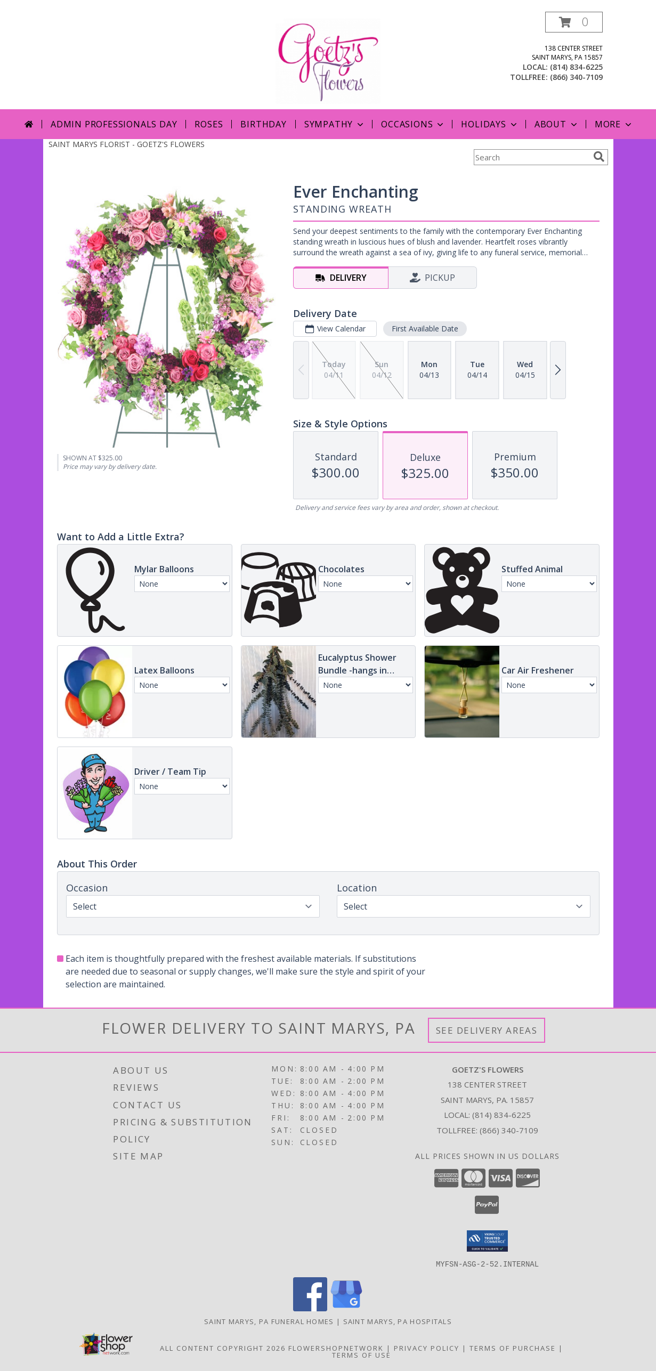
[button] (574, 22)
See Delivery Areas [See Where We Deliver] (487, 1030)
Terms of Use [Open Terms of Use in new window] (361, 1354)
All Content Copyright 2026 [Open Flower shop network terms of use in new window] (223, 1347)
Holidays (490, 124)
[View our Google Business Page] (346, 1308)
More (614, 124)
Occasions (413, 124)
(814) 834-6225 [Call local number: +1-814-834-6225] (576, 67)
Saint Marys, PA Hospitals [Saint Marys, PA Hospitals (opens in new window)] (397, 1321)
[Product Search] (531, 157)
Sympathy (335, 124)
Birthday (263, 124)
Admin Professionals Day (114, 124)
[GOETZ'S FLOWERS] (328, 60)
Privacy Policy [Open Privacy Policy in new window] (426, 1347)
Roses (209, 124)
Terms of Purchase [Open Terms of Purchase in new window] (512, 1347)
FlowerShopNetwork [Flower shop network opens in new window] (336, 1347)
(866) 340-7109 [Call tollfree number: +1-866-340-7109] (576, 77)
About (556, 124)
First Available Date (424, 328)
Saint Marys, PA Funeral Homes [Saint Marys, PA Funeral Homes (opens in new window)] (269, 1321)
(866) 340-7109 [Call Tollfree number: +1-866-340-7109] (509, 1130)
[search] (599, 157)
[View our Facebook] (310, 1308)
